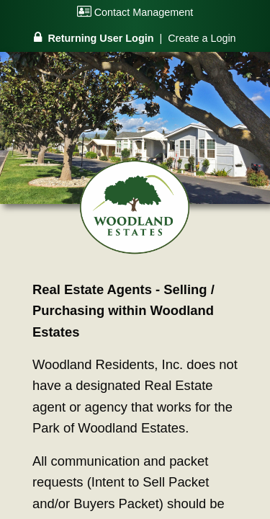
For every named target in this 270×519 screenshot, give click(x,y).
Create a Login (201, 38)
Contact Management (135, 12)
